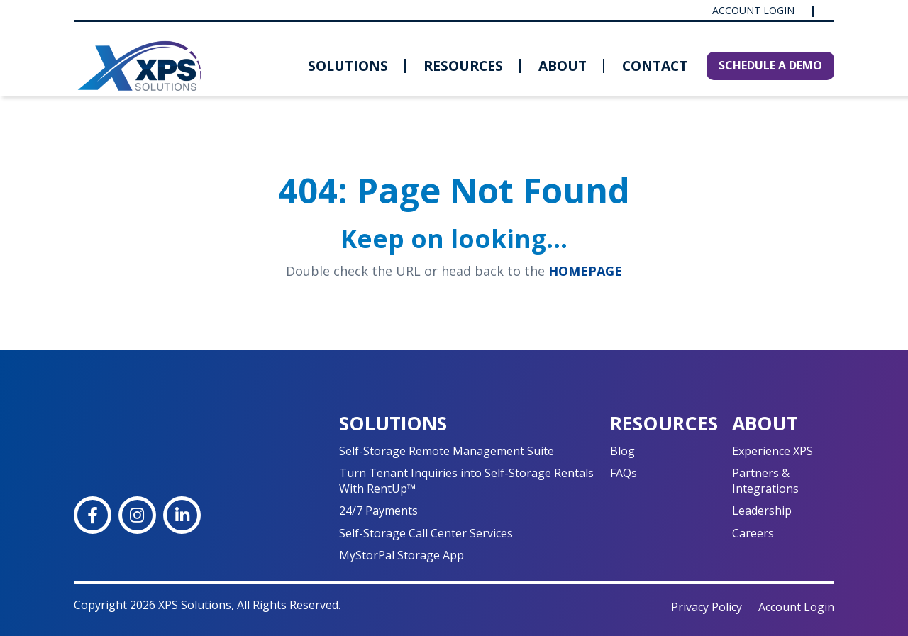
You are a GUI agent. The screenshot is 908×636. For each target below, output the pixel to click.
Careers (753, 533)
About (562, 65)
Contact (654, 65)
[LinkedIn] (182, 515)
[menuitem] (348, 66)
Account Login (754, 10)
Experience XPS (772, 451)
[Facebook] (92, 515)
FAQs (623, 473)
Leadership (762, 510)
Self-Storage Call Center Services (426, 533)
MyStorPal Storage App (401, 555)
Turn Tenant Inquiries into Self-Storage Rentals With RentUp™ (466, 480)
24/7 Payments (378, 510)
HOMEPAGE (585, 270)
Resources (463, 65)
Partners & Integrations (765, 480)
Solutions (348, 65)
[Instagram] (137, 515)
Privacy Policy (706, 607)
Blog (622, 451)
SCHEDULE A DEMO (770, 65)
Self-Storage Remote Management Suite (446, 451)
